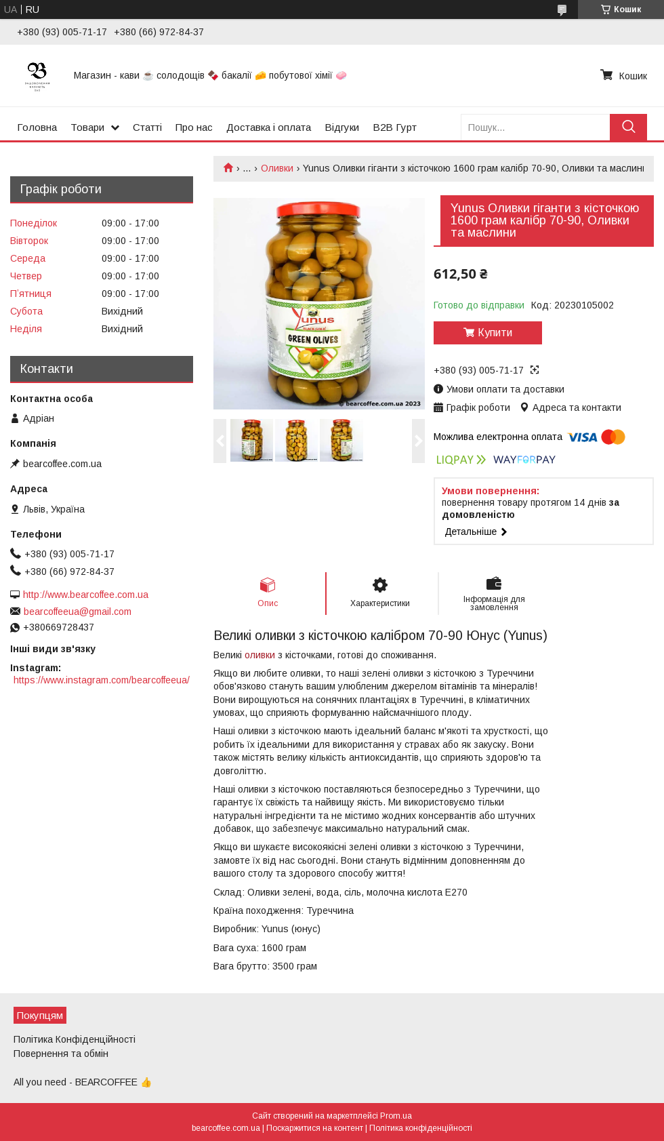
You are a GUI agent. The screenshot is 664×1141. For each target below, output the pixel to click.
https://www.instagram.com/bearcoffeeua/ (102, 680)
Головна (37, 127)
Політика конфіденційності (420, 1128)
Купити (495, 332)
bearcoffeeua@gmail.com (77, 611)
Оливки (277, 168)
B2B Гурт (395, 127)
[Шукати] (628, 127)
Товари (87, 127)
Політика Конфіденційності (75, 1039)
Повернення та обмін (61, 1053)
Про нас (194, 127)
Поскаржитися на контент (314, 1128)
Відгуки (342, 127)
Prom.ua (396, 1116)
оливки (260, 654)
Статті (147, 127)
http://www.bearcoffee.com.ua (85, 594)
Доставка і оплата (268, 127)
